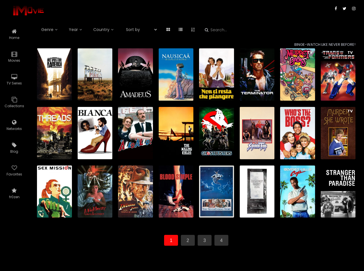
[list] (180, 30)
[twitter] (344, 9)
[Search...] (249, 30)
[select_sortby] (139, 29)
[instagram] (353, 9)
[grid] (168, 30)
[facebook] (336, 9)
